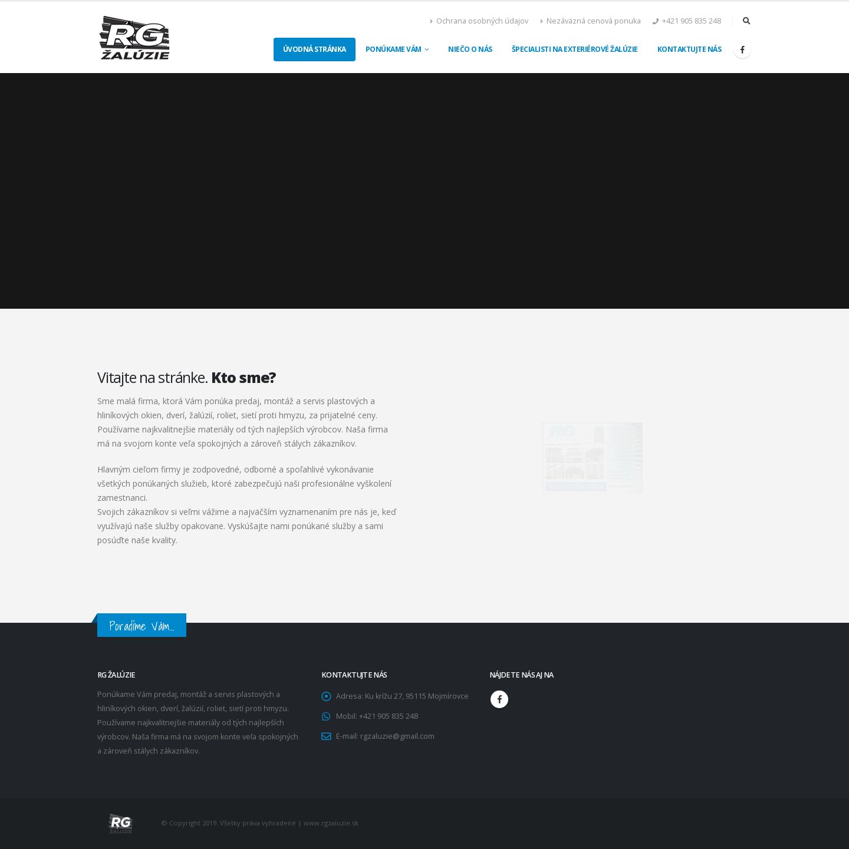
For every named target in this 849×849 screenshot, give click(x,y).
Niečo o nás (470, 49)
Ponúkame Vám (394, 49)
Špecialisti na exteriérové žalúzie (575, 49)
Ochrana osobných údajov (479, 21)
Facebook (499, 699)
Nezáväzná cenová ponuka (590, 21)
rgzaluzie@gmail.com (397, 736)
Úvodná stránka (314, 49)
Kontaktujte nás (689, 49)
